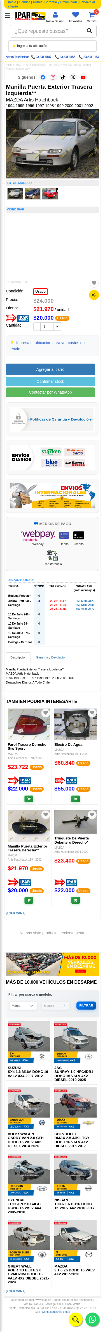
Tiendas (24, 2)
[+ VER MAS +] (15, 912)
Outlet (37, 2)
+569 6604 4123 (84, 601)
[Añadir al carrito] (29, 799)
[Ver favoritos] (75, 17)
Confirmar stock (50, 381)
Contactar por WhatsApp (50, 392)
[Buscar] (89, 31)
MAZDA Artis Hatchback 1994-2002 (38, 64)
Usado (40, 292)
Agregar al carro (50, 369)
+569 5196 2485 (84, 605)
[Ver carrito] (92, 17)
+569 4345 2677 (84, 608)
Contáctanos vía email (56, 1311)
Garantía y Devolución (61, 2)
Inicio (12, 2)
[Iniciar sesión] (55, 17)
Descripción (18, 657)
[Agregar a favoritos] (94, 283)
